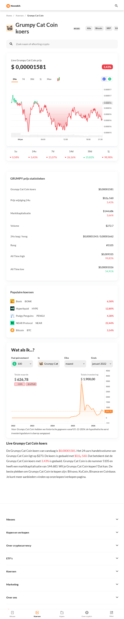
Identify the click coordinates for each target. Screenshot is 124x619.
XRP (109, 28)
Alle (89, 28)
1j (40, 79)
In (39, 357)
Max (49, 79)
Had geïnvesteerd (20, 357)
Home (9, 15)
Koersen (20, 15)
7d (23, 79)
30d (32, 79)
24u (15, 79)
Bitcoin (98, 28)
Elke (66, 357)
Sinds (94, 357)
